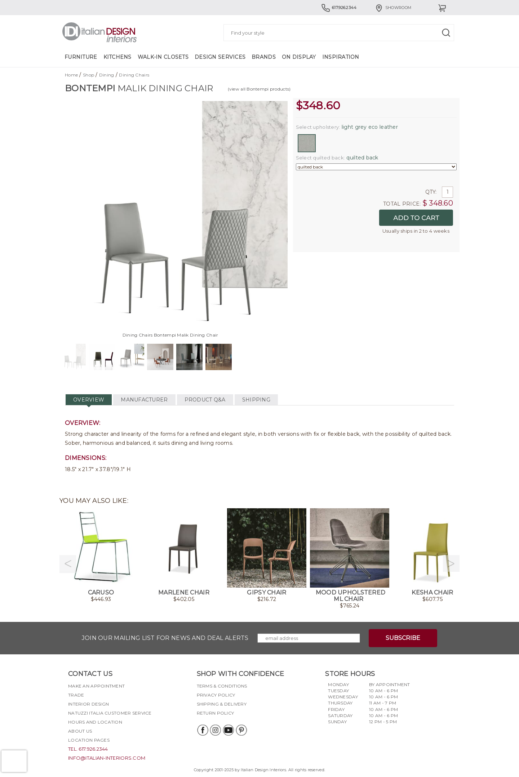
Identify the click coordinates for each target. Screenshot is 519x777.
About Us (80, 731)
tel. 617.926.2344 (88, 749)
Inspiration (340, 57)
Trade (76, 695)
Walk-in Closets (163, 57)
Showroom (392, 7)
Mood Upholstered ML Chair (350, 595)
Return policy (215, 713)
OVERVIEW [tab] (88, 399)
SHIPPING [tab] (256, 399)
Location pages (89, 740)
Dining (106, 75)
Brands (264, 57)
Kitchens (117, 57)
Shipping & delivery (222, 704)
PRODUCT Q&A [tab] (205, 399)
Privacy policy (216, 695)
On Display (299, 57)
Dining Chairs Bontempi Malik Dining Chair (170, 335)
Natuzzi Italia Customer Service (110, 713)
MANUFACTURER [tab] (144, 399)
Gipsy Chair (266, 592)
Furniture (81, 57)
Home (71, 75)
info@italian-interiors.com (106, 758)
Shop (88, 75)
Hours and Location (95, 722)
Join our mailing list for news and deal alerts (165, 638)
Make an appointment (96, 686)
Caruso (101, 592)
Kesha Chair (432, 592)
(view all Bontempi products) (259, 89)
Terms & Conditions (222, 686)
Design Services (220, 57)
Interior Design (88, 704)
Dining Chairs (134, 75)
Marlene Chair (183, 592)
